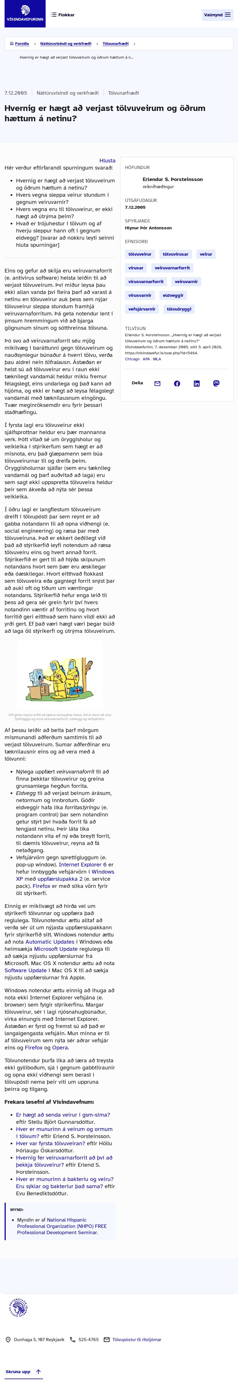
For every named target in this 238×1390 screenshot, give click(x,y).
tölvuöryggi (179, 309)
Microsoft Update (56, 948)
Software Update (26, 970)
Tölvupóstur (136, 1340)
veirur (206, 254)
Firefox (41, 886)
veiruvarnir (186, 282)
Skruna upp (24, 1371)
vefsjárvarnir (141, 309)
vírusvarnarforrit (145, 282)
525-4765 (89, 1340)
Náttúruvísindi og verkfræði (65, 43)
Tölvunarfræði (115, 43)
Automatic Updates (50, 941)
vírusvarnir (139, 295)
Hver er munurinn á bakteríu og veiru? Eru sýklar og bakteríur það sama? (65, 1183)
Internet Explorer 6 (83, 864)
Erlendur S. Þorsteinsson (173, 179)
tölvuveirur (139, 254)
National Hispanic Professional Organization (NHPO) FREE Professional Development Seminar (62, 1226)
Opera (60, 1047)
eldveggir (173, 295)
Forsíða (22, 43)
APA (146, 359)
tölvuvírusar (175, 254)
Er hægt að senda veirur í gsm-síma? (63, 1114)
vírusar (135, 268)
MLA (157, 359)
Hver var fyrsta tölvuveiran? (50, 1143)
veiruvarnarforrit (172, 268)
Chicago (132, 359)
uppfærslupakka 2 (60, 878)
